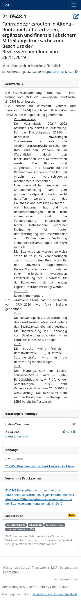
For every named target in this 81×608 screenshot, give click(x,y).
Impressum (11, 572)
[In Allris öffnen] (76, 16)
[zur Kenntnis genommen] (76, 72)
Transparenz (40, 568)
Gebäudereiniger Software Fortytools (55, 594)
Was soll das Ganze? (16, 568)
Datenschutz (68, 568)
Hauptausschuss (53, 72)
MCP (54, 568)
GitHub (46, 587)
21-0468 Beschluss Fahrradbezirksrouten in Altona (39, 466)
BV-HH (7, 5)
